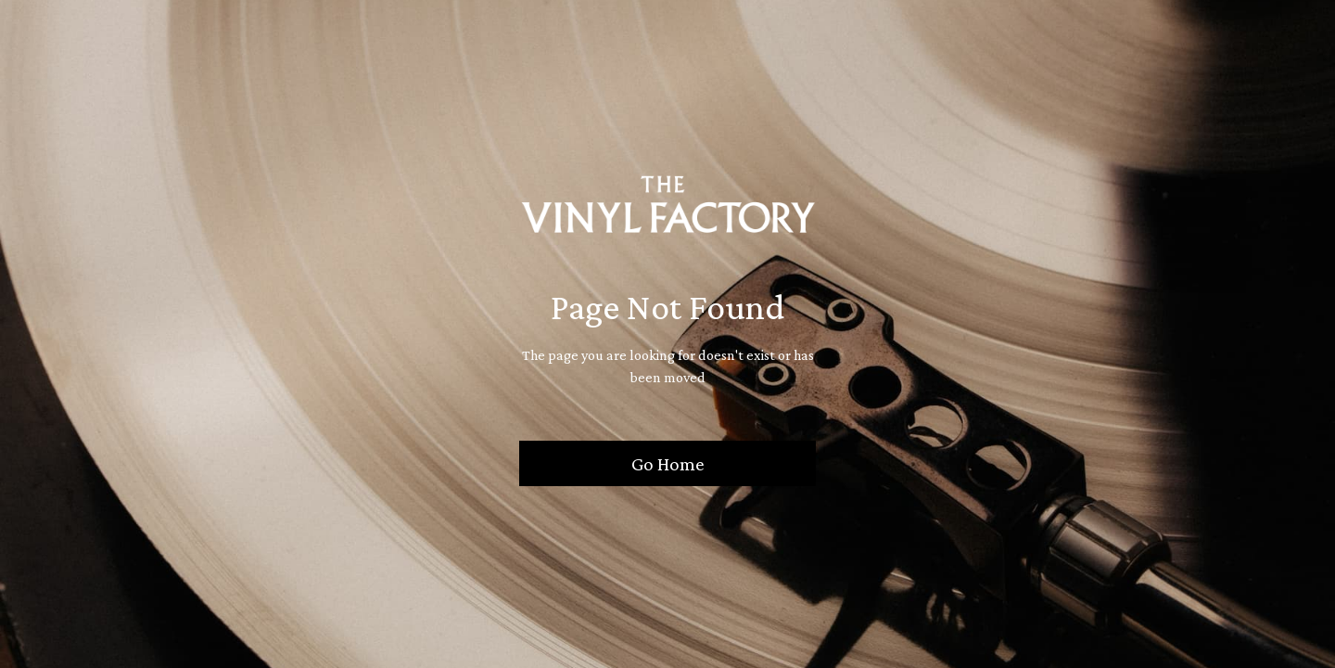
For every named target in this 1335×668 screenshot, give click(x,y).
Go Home (668, 463)
